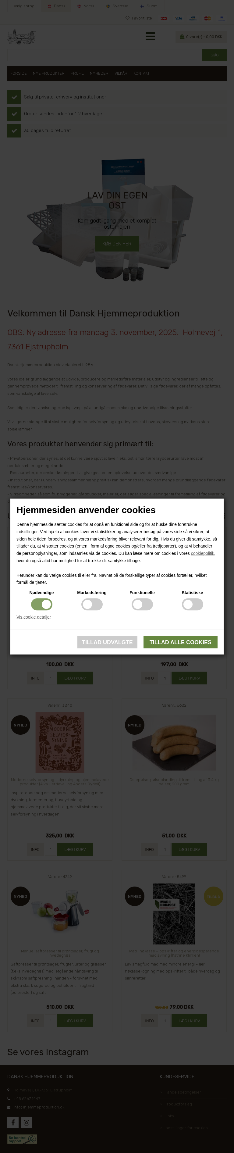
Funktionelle (141, 592)
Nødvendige (41, 592)
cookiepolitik (202, 553)
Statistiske (192, 592)
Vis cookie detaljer (33, 617)
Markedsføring (91, 592)
